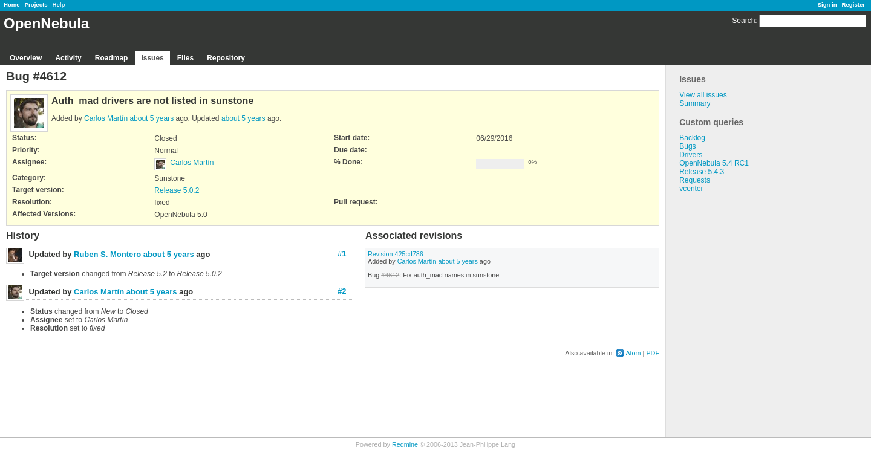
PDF (652, 353)
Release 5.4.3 (701, 171)
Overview (26, 58)
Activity (68, 58)
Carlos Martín (106, 118)
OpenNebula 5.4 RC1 (714, 163)
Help (59, 4)
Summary (694, 103)
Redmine (405, 444)
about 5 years (151, 118)
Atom (633, 353)
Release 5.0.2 (176, 190)
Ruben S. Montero (107, 254)
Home (12, 4)
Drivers (690, 155)
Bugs (687, 146)
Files (185, 58)
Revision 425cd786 (395, 254)
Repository (226, 58)
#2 (342, 291)
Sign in (827, 4)
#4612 (390, 275)
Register (853, 4)
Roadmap (111, 58)
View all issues (702, 95)
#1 (342, 253)
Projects (36, 4)
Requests (694, 180)
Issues (152, 58)
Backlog (692, 138)
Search (743, 20)
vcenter (691, 188)
